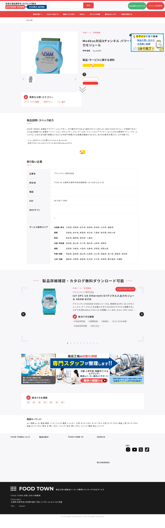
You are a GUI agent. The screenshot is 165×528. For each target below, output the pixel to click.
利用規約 (14, 460)
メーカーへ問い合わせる (100, 81)
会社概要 (14, 447)
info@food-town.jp (47, 515)
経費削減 (47, 409)
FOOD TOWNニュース (105, 447)
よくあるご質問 (16, 453)
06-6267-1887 (60, 199)
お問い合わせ (16, 456)
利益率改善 (34, 409)
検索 (88, 5)
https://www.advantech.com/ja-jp (71, 217)
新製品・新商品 (102, 460)
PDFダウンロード (100, 65)
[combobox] (66, 5)
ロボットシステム (45, 460)
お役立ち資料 (102, 453)
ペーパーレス (119, 409)
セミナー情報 (73, 447)
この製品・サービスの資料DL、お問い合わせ (109, 74)
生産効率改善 (91, 409)
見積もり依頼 (100, 88)
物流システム (44, 447)
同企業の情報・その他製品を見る (87, 181)
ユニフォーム (44, 483)
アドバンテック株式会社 (96, 36)
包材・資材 (43, 480)
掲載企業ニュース (103, 450)
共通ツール (43, 474)
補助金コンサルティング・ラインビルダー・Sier (53, 470)
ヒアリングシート (135, 454)
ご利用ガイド (15, 450)
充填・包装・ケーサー (47, 456)
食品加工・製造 (44, 453)
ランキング (101, 463)
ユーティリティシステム (47, 466)
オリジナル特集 (102, 456)
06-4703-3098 (22, 515)
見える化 (105, 409)
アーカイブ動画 (73, 450)
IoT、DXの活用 (73, 409)
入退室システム (45, 450)
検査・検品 (43, 477)
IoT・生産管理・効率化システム (50, 463)
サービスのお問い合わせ (20, 466)
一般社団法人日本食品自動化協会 (109, 476)
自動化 (59, 409)
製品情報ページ (63, 225)
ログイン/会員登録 (135, 446)
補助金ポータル (102, 473)
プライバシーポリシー (18, 463)
